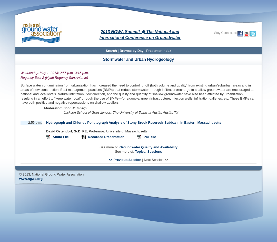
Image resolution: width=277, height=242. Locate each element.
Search (111, 51)
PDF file (150, 137)
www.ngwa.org (31, 179)
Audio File (61, 137)
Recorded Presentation (106, 137)
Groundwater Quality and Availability (149, 147)
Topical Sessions (148, 151)
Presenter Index (158, 51)
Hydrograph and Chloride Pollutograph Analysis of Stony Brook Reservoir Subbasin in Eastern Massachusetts (133, 122)
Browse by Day (131, 51)
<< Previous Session (124, 160)
